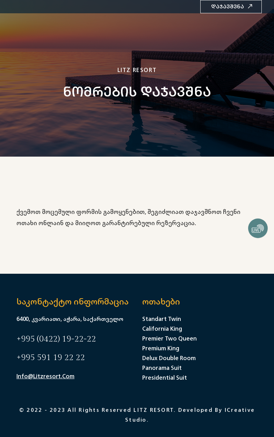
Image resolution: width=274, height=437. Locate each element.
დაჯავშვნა (232, 6)
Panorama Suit (162, 368)
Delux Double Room (169, 358)
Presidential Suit (164, 377)
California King (162, 329)
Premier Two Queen (169, 338)
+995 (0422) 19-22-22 (56, 339)
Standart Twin (161, 319)
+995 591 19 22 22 (50, 358)
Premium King (160, 348)
